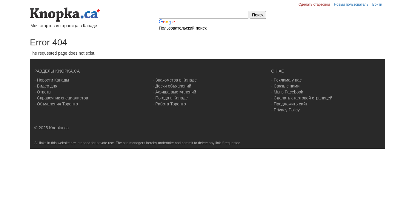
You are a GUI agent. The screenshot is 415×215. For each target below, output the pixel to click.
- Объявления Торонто (56, 104)
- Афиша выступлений (174, 92)
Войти (377, 4)
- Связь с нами (285, 86)
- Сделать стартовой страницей (301, 98)
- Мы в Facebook (287, 92)
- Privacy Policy (285, 110)
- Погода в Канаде (170, 98)
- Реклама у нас (286, 80)
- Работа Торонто (169, 104)
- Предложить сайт (289, 104)
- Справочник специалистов (61, 98)
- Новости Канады (51, 80)
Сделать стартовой (314, 4)
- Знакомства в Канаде (175, 80)
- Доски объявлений (172, 86)
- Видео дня (45, 86)
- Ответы (42, 92)
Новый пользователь (351, 4)
